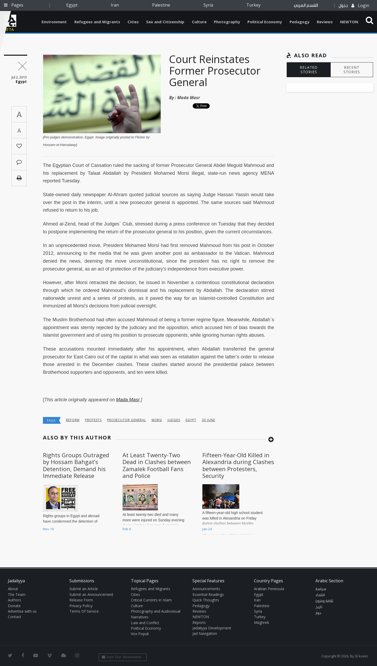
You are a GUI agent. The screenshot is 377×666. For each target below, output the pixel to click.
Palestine (161, 5)
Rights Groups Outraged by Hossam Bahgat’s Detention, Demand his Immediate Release (76, 465)
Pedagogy (299, 21)
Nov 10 (48, 529)
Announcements (206, 588)
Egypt (71, 5)
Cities (133, 21)
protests (93, 420)
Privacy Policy (80, 605)
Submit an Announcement (91, 594)
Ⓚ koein (361, 656)
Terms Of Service (84, 611)
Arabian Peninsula (269, 588)
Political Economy (264, 21)
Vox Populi (140, 633)
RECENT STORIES (351, 69)
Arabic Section (329, 581)
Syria (208, 5)
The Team (16, 594)
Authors (14, 599)
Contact (14, 616)
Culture (199, 21)
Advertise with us (22, 611)
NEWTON (349, 21)
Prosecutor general (126, 420)
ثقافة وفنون (324, 601)
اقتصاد (320, 595)
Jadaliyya (10, 21)
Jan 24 (207, 529)
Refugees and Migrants (97, 21)
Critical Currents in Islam (151, 599)
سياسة (320, 589)
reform (73, 420)
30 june (208, 420)
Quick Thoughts (205, 599)
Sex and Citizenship (165, 21)
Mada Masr (188, 97)
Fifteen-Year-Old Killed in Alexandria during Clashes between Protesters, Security (238, 465)
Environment (54, 21)
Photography (227, 21)
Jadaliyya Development (211, 627)
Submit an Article (83, 588)
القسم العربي (306, 5)
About (13, 588)
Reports (199, 622)
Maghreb (261, 622)
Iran (115, 5)
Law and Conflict (145, 622)
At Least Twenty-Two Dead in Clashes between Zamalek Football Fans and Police (157, 465)
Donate (14, 605)
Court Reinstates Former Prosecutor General (214, 70)
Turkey (253, 5)
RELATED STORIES (309, 69)
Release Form (81, 599)
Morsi (157, 420)
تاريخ (318, 607)
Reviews (325, 21)
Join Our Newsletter (122, 657)
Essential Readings (208, 594)
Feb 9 (127, 529)
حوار (318, 613)
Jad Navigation (204, 633)
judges (174, 420)
